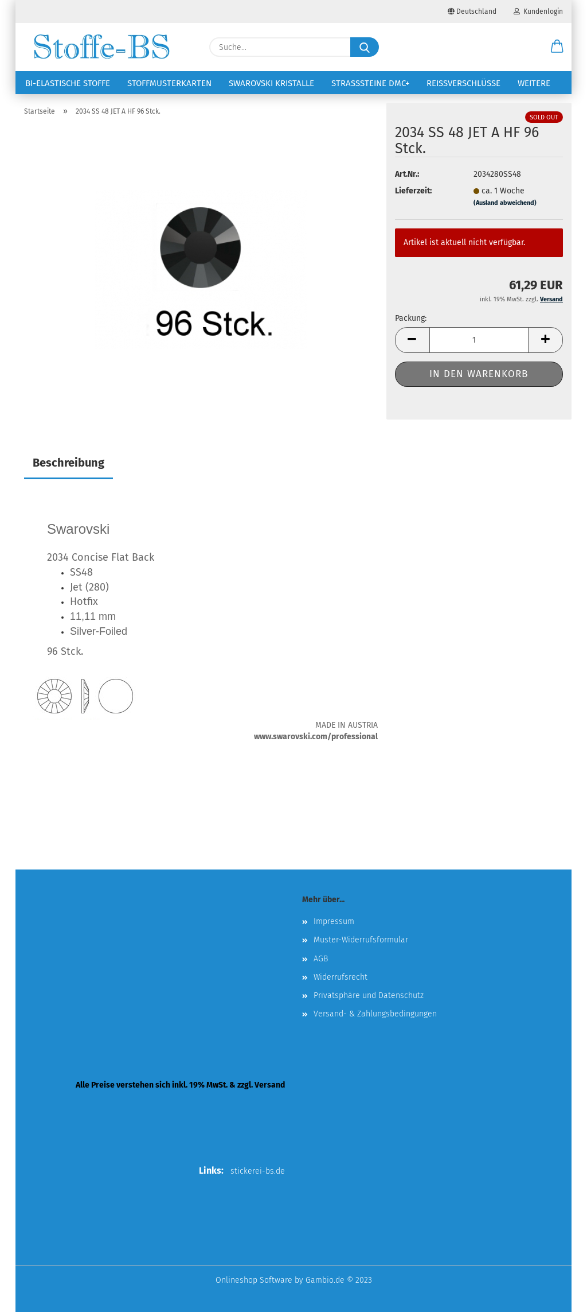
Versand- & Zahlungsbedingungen (375, 1014)
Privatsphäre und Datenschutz (369, 995)
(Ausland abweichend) (505, 203)
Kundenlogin (538, 11)
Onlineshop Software (254, 1280)
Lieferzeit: (413, 191)
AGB (321, 959)
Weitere (534, 83)
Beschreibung (68, 462)
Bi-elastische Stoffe (67, 83)
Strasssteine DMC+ (370, 83)
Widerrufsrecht (340, 977)
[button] (557, 47)
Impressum (334, 921)
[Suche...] (364, 47)
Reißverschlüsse (463, 83)
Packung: (410, 318)
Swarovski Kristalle (271, 83)
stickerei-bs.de (257, 1171)
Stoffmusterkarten (169, 83)
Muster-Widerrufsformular (361, 940)
